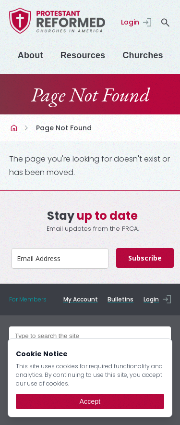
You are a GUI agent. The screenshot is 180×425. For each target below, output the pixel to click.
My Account (80, 299)
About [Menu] (30, 55)
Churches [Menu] (142, 55)
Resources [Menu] (83, 55)
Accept (90, 401)
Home (15, 128)
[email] (60, 258)
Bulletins (120, 299)
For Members (28, 299)
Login (130, 22)
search (165, 22)
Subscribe (145, 257)
